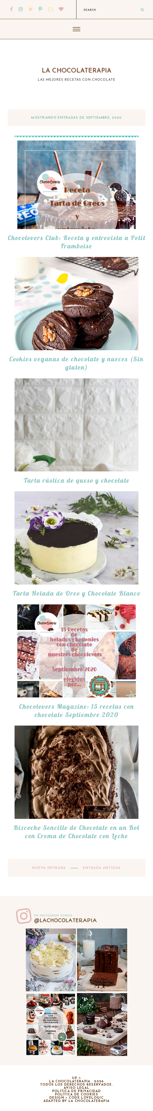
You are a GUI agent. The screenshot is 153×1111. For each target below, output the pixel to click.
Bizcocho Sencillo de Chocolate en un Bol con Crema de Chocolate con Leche (76, 831)
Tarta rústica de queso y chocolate (77, 480)
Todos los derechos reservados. (76, 1084)
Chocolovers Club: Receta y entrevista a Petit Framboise (76, 242)
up (76, 1078)
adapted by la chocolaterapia (76, 1101)
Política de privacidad (76, 1091)
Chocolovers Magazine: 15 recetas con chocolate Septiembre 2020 (76, 710)
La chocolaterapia (76, 71)
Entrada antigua (101, 868)
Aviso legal (76, 1088)
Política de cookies (76, 1094)
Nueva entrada (49, 868)
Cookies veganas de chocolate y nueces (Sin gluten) (76, 363)
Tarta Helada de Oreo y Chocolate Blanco (76, 593)
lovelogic (92, 1097)
